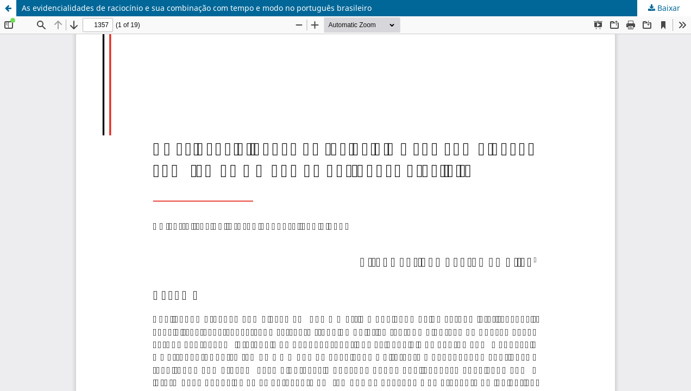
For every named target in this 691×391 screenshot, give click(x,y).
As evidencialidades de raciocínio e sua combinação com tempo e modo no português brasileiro (197, 8)
